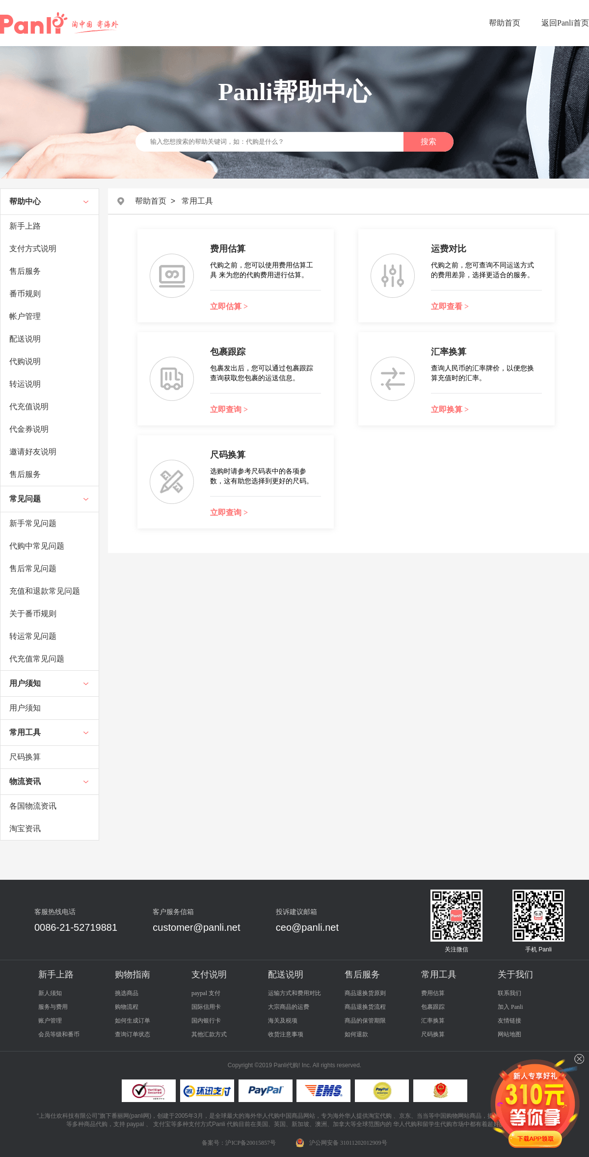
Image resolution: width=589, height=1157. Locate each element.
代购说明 (25, 361)
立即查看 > (450, 306)
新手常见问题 (32, 523)
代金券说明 (29, 429)
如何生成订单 (132, 1020)
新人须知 (50, 993)
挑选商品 (126, 993)
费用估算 (433, 993)
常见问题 (25, 499)
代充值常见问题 (36, 659)
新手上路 (25, 226)
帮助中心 (25, 201)
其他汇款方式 (209, 1034)
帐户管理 (25, 316)
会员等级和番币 (59, 1034)
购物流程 (126, 1006)
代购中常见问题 (36, 546)
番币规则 (25, 293)
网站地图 (509, 1034)
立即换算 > (450, 409)
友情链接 (509, 1020)
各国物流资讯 (32, 806)
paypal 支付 (205, 993)
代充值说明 (29, 406)
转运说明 (25, 384)
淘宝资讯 (25, 828)
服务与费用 (53, 1006)
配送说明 (25, 339)
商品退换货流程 (365, 1006)
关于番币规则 (32, 613)
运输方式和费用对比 (294, 993)
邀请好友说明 (32, 451)
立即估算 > (229, 306)
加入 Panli (510, 1006)
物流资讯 (25, 781)
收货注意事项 (285, 1034)
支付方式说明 (32, 248)
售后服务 (25, 271)
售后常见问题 (32, 568)
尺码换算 (25, 757)
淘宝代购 (380, 1115)
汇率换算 (433, 1020)
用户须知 (25, 683)
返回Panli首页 (565, 23)
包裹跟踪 (433, 1006)
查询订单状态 (132, 1034)
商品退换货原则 (365, 993)
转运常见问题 (32, 636)
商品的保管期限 (365, 1020)
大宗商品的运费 (288, 1006)
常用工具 (25, 732)
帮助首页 (504, 23)
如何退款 (356, 1034)
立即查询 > (229, 409)
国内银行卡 (206, 1020)
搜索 (428, 141)
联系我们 (509, 993)
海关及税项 (282, 1020)
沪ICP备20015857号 (250, 1142)
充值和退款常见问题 (44, 591)
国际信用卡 (206, 1006)
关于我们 (515, 974)
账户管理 (50, 1020)
